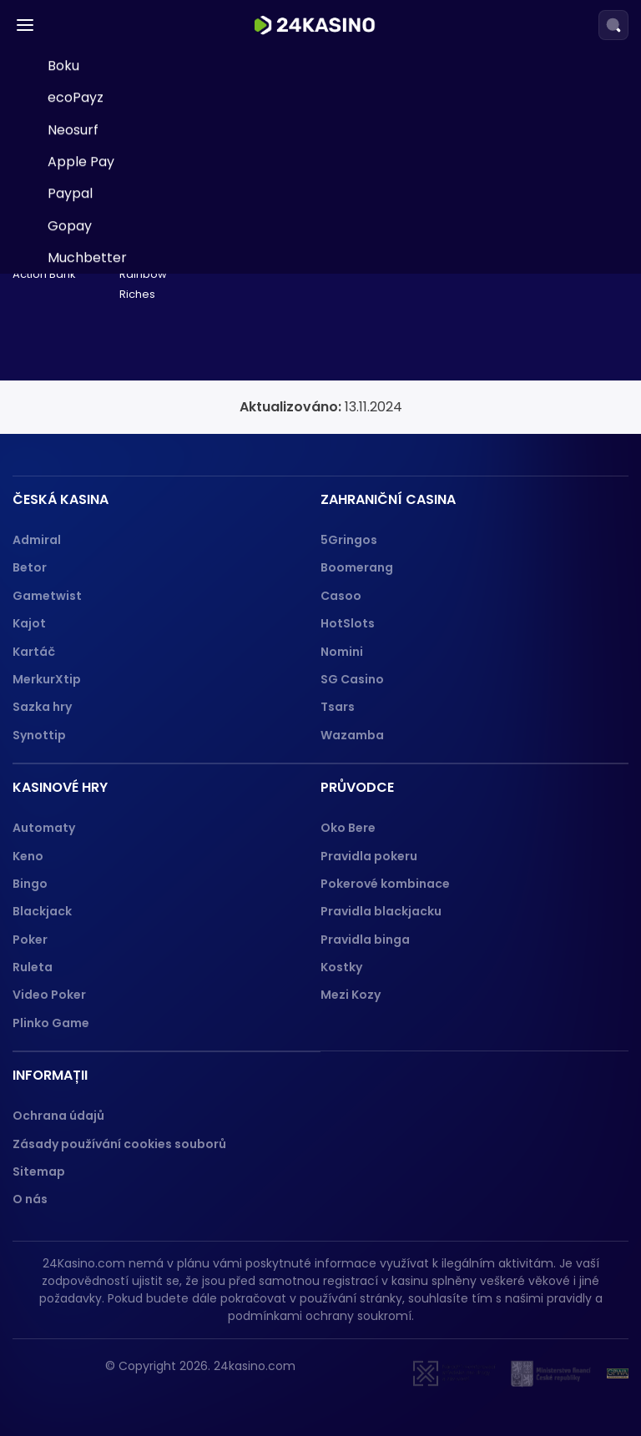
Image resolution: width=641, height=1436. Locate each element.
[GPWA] (617, 1373)
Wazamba (352, 735)
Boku (63, 316)
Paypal (70, 445)
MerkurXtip (47, 679)
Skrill (63, 124)
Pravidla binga (365, 939)
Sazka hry (42, 706)
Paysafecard (89, 93)
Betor (30, 567)
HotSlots (347, 623)
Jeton (67, 252)
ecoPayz (75, 349)
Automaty (44, 827)
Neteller (74, 189)
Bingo (30, 883)
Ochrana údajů (58, 1115)
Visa (61, 156)
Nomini (341, 651)
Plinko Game (51, 1023)
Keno (28, 856)
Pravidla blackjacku (381, 911)
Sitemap (39, 1171)
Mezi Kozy (350, 994)
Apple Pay (81, 412)
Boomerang (356, 567)
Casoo (340, 595)
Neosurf (73, 380)
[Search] (613, 25)
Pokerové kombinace (385, 883)
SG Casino (352, 679)
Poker (30, 939)
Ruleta (33, 967)
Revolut (72, 285)
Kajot (29, 623)
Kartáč (34, 651)
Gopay (70, 476)
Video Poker (49, 994)
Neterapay (83, 60)
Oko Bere (348, 827)
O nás (30, 1199)
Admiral (37, 540)
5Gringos (348, 540)
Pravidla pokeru (368, 856)
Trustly (70, 220)
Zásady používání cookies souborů (119, 1144)
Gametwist (47, 595)
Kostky (341, 967)
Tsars (337, 706)
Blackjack (42, 911)
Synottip (39, 735)
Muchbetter (87, 508)
